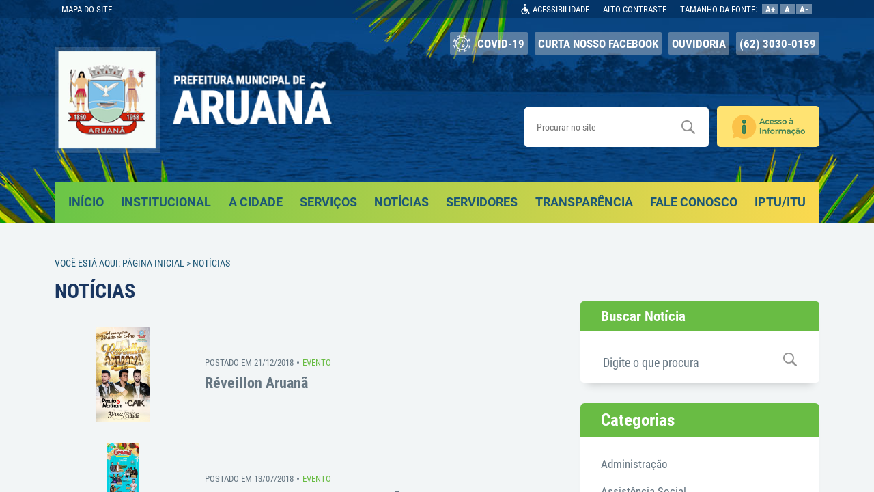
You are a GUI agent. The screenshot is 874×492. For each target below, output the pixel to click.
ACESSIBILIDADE (561, 9)
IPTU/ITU (780, 202)
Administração (634, 464)
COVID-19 (488, 43)
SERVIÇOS (328, 202)
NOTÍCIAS (401, 202)
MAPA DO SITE (86, 9)
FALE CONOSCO (693, 202)
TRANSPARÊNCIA (584, 202)
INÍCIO (86, 202)
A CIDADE (256, 202)
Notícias (211, 263)
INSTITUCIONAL (166, 202)
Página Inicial (153, 263)
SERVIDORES (482, 202)
